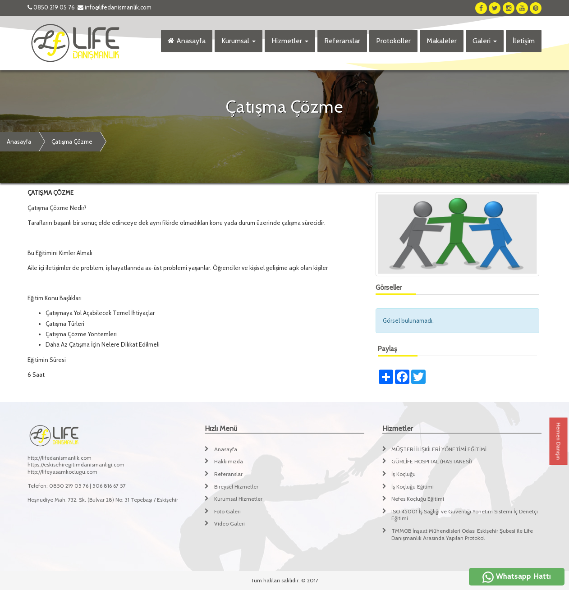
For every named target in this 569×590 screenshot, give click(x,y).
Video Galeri (229, 523)
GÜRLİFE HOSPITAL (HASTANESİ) (431, 461)
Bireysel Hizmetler (236, 486)
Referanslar (342, 41)
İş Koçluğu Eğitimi (412, 486)
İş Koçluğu (403, 474)
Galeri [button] (485, 41)
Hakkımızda (228, 461)
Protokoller (393, 41)
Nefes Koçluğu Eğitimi (417, 498)
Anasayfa (187, 41)
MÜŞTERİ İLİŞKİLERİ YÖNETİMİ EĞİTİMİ (438, 449)
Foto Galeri (227, 511)
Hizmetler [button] (289, 41)
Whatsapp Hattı (516, 576)
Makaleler (442, 41)
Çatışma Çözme (71, 141)
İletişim (524, 41)
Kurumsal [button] (238, 41)
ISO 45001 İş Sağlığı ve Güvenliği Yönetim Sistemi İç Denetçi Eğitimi (464, 515)
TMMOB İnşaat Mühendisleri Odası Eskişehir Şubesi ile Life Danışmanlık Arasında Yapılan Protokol (462, 534)
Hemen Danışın (558, 441)
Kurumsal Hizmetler (238, 498)
